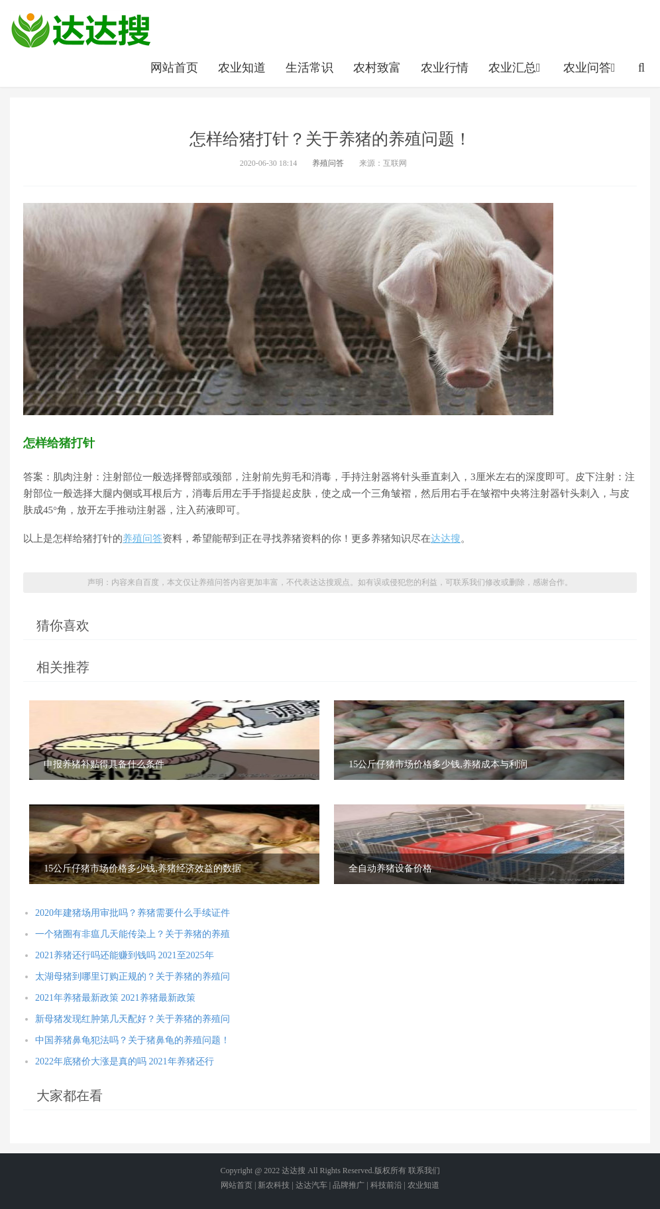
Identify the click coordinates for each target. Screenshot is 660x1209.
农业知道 (242, 67)
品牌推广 (348, 1185)
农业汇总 (515, 67)
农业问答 (590, 67)
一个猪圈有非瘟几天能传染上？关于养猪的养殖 (132, 934)
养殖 (132, 538)
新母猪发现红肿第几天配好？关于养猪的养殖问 (132, 1019)
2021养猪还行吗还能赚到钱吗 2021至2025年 (124, 955)
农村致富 (377, 67)
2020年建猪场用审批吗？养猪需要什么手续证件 (132, 913)
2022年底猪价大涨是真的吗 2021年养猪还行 (124, 1061)
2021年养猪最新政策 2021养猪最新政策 (115, 998)
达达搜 (446, 538)
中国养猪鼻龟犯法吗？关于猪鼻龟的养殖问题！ (132, 1040)
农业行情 (444, 67)
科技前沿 (386, 1185)
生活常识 (309, 67)
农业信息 (81, 30)
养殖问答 (328, 163)
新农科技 (274, 1185)
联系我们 (424, 1170)
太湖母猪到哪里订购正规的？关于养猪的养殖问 (132, 977)
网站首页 (174, 67)
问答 (152, 538)
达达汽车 (311, 1185)
